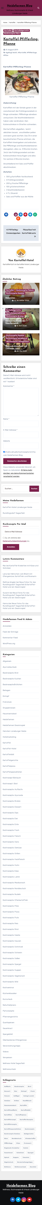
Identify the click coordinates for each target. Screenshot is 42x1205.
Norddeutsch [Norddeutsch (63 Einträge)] (16, 1138)
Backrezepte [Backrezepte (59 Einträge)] (19, 1086)
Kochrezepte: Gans (11, 842)
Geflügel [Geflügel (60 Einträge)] (16, 1096)
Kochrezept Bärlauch (12, 778)
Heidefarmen (8, 719)
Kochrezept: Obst (10, 784)
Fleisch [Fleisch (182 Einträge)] (7, 1096)
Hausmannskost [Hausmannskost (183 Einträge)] (10, 1105)
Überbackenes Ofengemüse (17, 342)
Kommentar (8, 386)
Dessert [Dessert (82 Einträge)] (7, 1091)
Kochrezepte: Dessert (12, 807)
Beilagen (6, 690)
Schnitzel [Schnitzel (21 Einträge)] (20, 1152)
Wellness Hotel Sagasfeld (14, 1063)
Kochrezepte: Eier (10, 819)
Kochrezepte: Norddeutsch (14, 888)
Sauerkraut (7, 1028)
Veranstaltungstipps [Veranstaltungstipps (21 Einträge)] (25, 1162)
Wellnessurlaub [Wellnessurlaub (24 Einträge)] (20, 1167)
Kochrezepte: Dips (10, 813)
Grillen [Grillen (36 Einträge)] (16, 1100)
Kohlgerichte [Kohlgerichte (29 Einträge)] (28, 1134)
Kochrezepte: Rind (10, 929)
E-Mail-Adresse (10, 430)
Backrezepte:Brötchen (12, 684)
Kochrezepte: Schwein (12, 953)
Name (6, 419)
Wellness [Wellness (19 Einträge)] (7, 1167)
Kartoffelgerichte (21, 30)
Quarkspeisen (8, 1022)
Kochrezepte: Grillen (11, 853)
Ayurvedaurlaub (10, 667)
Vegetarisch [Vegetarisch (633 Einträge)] (8, 1162)
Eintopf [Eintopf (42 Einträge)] (24, 1091)
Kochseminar (8, 988)
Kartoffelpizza (9, 766)
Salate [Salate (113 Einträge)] (25, 1148)
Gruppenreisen (9, 708)
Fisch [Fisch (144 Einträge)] (33, 1091)
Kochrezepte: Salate (11, 935)
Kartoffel (8, 30)
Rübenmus (10, 298)
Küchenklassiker (10, 993)
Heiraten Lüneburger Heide (14, 731)
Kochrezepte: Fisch (11, 830)
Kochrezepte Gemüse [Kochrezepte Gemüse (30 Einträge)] (12, 1134)
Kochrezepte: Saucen (12, 941)
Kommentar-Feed (10, 638)
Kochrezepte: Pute (11, 918)
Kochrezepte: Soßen (11, 958)
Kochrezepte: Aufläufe (13, 789)
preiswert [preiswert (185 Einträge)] (27, 1143)
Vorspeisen (7, 1057)
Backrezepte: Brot (10, 673)
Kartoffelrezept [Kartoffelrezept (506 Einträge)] (10, 1119)
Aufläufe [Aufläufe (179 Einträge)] (7, 1086)
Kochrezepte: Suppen (12, 970)
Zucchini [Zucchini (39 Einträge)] (33, 1167)
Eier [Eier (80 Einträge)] (15, 1091)
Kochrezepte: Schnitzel (13, 947)
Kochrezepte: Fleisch (25, 290)
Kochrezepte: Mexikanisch (14, 883)
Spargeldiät (8, 1034)
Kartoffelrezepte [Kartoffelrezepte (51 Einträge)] (10, 1124)
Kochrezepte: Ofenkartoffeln (15, 900)
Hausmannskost (10, 714)
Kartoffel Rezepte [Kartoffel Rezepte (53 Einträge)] (26, 1119)
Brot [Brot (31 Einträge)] (29, 1086)
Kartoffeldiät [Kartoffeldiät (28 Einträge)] (26, 1110)
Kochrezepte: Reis (10, 923)
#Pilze (5, 55)
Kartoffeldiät (8, 754)
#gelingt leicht (11, 53)
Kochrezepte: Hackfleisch (16, 338)
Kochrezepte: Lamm (11, 877)
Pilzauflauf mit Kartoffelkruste (29, 233)
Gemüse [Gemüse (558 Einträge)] (7, 1100)
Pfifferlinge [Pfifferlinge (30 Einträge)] (8, 1143)
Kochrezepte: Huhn (11, 865)
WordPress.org (9, 643)
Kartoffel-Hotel (24, 260)
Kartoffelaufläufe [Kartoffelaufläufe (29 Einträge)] (10, 1110)
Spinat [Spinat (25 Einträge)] (6, 1157)
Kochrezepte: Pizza (11, 912)
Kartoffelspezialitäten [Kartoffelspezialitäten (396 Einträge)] (12, 1129)
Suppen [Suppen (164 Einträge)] (16, 1157)
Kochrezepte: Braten (15, 316)
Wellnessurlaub (9, 1069)
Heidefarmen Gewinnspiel (14, 725)
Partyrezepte (8, 1011)
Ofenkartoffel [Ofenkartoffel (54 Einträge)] (30, 1138)
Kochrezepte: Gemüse (15, 293)
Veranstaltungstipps (11, 1046)
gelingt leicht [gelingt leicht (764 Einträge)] (28, 1096)
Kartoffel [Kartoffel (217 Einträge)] (23, 1105)
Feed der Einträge (10, 632)
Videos (6, 1052)
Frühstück (7, 702)
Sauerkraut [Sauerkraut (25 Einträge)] (8, 1152)
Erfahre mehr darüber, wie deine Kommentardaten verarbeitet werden (18, 473)
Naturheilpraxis (9, 1005)
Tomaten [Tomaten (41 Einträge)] (26, 1157)
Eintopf (6, 696)
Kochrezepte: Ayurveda (13, 795)
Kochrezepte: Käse (11, 871)
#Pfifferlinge (32, 53)
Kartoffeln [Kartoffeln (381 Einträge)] (8, 1115)
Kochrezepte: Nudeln (12, 894)
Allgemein (7, 661)
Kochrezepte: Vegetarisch (14, 976)
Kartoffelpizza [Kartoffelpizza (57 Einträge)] (21, 1115)
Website (6, 441)
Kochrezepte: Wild (10, 982)
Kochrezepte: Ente (11, 824)
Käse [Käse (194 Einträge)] (6, 1138)
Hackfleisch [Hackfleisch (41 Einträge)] (27, 1100)
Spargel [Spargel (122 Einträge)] (30, 1152)
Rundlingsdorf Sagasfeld (14, 513)
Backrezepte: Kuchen (12, 679)
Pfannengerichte (10, 1017)
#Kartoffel (22, 53)
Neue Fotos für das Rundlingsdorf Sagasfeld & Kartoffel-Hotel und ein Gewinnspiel (19, 584)
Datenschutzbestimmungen (15, 541)
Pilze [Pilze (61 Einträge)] (18, 1143)
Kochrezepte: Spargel (12, 964)
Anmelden (7, 626)
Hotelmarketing (9, 737)
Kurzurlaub (7, 999)
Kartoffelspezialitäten (15, 313)
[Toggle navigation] (2, 8)
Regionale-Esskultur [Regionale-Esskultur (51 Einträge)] (11, 1148)
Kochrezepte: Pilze (12, 34)
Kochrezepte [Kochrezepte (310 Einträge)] (29, 1129)
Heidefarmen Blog (19, 5)
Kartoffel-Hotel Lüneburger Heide (17, 507)
